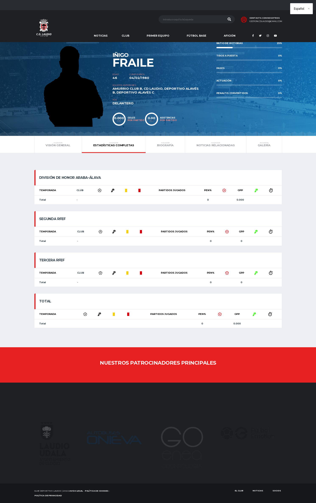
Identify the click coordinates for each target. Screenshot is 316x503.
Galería (264, 144)
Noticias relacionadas (215, 144)
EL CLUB (239, 490)
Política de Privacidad (48, 495)
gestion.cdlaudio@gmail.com (265, 21)
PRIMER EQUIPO (158, 35)
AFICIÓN (229, 35)
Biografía (165, 144)
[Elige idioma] (301, 8)
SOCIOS (277, 490)
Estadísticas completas (113, 144)
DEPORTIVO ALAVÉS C (135, 92)
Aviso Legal (76, 491)
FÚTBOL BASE (196, 35)
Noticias (258, 490)
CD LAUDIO (153, 89)
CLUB (125, 35)
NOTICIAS (100, 35)
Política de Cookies (97, 491)
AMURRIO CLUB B (127, 89)
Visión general (58, 144)
